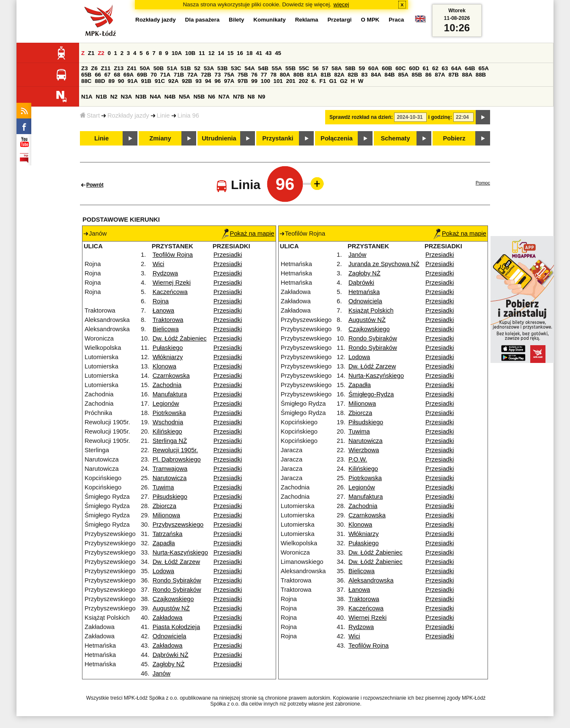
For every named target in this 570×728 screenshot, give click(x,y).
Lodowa (163, 571)
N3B (141, 96)
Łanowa (163, 310)
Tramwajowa (170, 468)
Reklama (306, 19)
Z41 (132, 68)
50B (158, 68)
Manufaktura (170, 394)
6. (313, 81)
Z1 (91, 53)
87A (440, 74)
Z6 (94, 68)
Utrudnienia (219, 138)
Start (90, 115)
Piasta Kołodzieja (176, 627)
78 (273, 74)
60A (373, 68)
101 (278, 81)
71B (179, 74)
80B (298, 74)
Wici (158, 264)
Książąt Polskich (371, 310)
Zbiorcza (164, 506)
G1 (333, 81)
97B (243, 81)
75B (243, 74)
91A (132, 81)
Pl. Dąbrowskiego (177, 459)
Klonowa (164, 366)
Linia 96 (188, 115)
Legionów (166, 403)
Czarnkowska (171, 375)
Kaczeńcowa (170, 291)
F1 (322, 81)
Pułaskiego (168, 347)
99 (254, 81)
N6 (211, 96)
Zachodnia (167, 385)
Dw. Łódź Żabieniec (180, 338)
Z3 (84, 68)
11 (202, 53)
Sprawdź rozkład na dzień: (361, 117)
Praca (396, 19)
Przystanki (277, 138)
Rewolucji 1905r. (175, 450)
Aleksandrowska (371, 580)
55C (304, 68)
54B (263, 68)
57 (325, 68)
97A (229, 81)
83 (365, 74)
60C (400, 68)
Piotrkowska (169, 412)
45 (278, 53)
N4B (170, 96)
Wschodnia (168, 422)
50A (145, 68)
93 (198, 81)
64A (456, 68)
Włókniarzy (168, 357)
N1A (87, 96)
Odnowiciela (169, 636)
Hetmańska (364, 291)
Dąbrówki (361, 282)
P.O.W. (357, 459)
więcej (341, 4)
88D (100, 81)
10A (177, 53)
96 (217, 81)
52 (197, 68)
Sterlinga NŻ (170, 440)
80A (285, 74)
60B (387, 68)
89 (111, 81)
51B (186, 68)
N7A (224, 96)
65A (483, 68)
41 (259, 53)
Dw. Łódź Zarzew (176, 561)
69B (142, 74)
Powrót (95, 185)
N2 (114, 96)
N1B (101, 96)
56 (315, 68)
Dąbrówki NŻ (171, 654)
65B (86, 74)
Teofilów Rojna (173, 254)
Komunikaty (269, 19)
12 (211, 53)
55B (290, 68)
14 (221, 53)
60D (414, 68)
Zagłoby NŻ (169, 664)
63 (445, 68)
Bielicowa (166, 329)
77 (264, 74)
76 (254, 74)
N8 (251, 96)
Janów (161, 673)
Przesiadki (228, 254)
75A (229, 74)
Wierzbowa (363, 450)
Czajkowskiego (173, 599)
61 (425, 68)
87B (453, 74)
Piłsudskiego (170, 496)
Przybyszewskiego (178, 524)
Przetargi (339, 19)
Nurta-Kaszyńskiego (180, 552)
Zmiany (160, 138)
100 (265, 81)
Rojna (161, 301)
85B (417, 74)
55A (276, 68)
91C (160, 81)
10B (190, 53)
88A (467, 74)
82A (339, 74)
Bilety (236, 19)
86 (428, 74)
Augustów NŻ (171, 608)
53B (222, 68)
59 (362, 68)
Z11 (106, 68)
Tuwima (163, 487)
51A (172, 68)
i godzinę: (440, 117)
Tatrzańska (168, 533)
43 (269, 53)
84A (376, 74)
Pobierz (454, 138)
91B (146, 81)
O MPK (370, 19)
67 (107, 74)
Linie (163, 115)
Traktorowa (168, 319)
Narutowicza (170, 478)
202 (303, 81)
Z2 (101, 53)
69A (128, 74)
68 (117, 74)
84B (389, 74)
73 (217, 74)
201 (291, 81)
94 (208, 81)
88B (481, 74)
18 (250, 53)
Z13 (118, 68)
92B (187, 81)
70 (154, 74)
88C (86, 81)
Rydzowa (165, 273)
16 (240, 53)
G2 (344, 81)
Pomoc (483, 182)
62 (435, 68)
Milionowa (166, 515)
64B (470, 68)
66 (98, 74)
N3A (126, 96)
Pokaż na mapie (248, 233)
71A (165, 74)
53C (236, 68)
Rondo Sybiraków (177, 580)
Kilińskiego (167, 431)
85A (403, 74)
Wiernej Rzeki (172, 282)
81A (312, 74)
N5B (199, 96)
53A (209, 68)
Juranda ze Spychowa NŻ (383, 264)
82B (353, 74)
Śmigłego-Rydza (371, 394)
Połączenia (337, 138)
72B (206, 74)
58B (350, 68)
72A (192, 74)
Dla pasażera (202, 19)
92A (173, 81)
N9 (261, 96)
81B (326, 74)
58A (337, 68)
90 (121, 81)
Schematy (395, 138)
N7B (238, 96)
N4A (155, 96)
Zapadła (164, 543)
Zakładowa (168, 617)
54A (249, 68)
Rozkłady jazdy (128, 115)
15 (230, 53)
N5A (184, 96)
